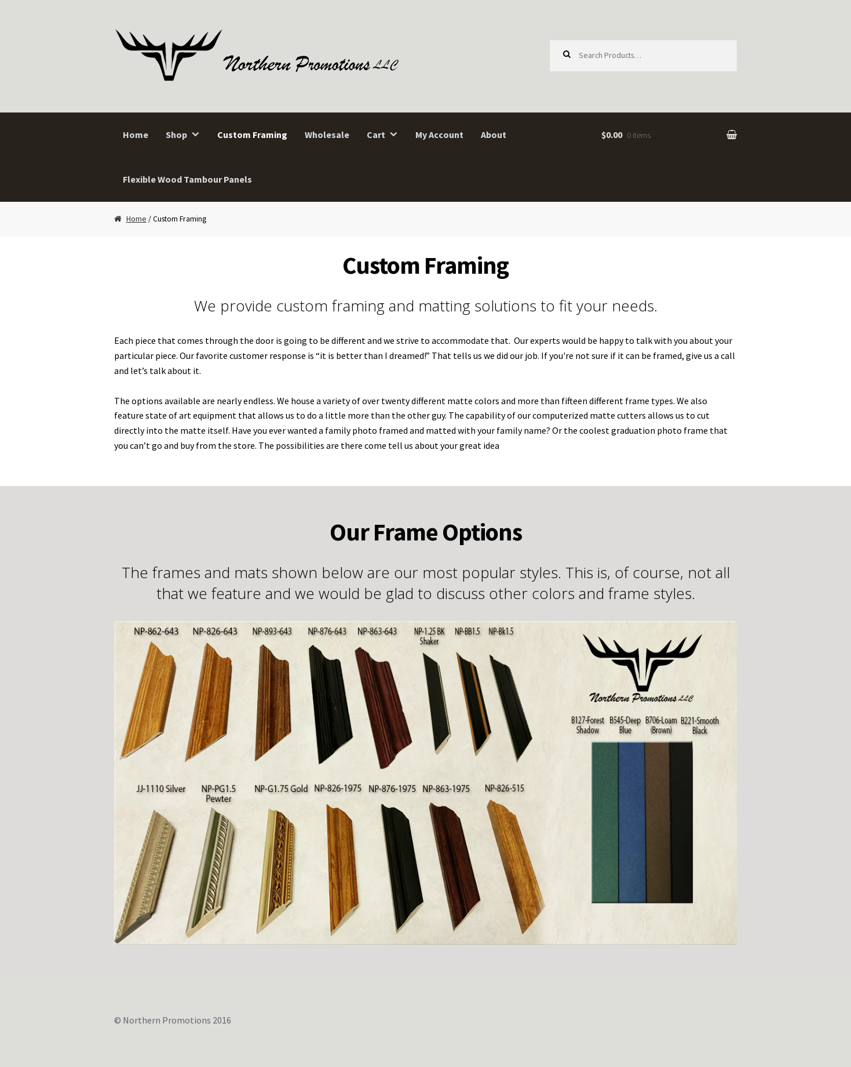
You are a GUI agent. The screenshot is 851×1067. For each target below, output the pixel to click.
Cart (376, 134)
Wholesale (327, 134)
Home (135, 134)
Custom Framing (252, 134)
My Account (439, 134)
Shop (176, 134)
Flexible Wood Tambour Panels (187, 179)
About (493, 134)
